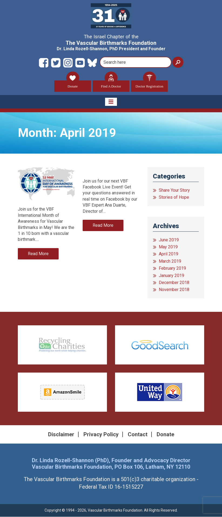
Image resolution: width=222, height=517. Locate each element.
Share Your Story (174, 190)
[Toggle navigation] (111, 102)
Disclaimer (61, 434)
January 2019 (171, 275)
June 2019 (169, 240)
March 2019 (170, 261)
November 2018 (174, 289)
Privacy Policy (101, 434)
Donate (72, 84)
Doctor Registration (149, 84)
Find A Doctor (111, 84)
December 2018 (174, 282)
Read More (38, 253)
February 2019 (172, 268)
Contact (137, 434)
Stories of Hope (174, 197)
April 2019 (168, 254)
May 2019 (168, 247)
